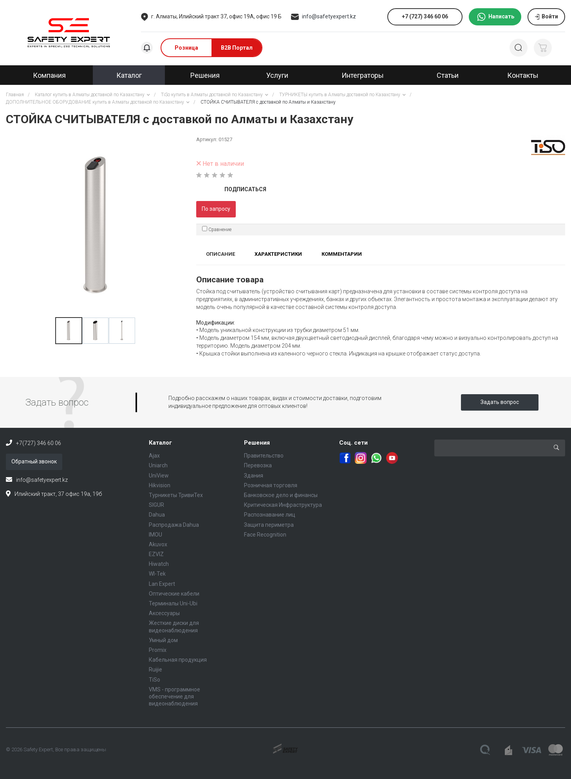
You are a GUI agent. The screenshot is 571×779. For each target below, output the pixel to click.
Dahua (157, 515)
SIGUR (156, 505)
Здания (253, 475)
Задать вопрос (500, 402)
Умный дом (163, 640)
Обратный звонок (34, 461)
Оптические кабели (174, 594)
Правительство (264, 455)
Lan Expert (162, 584)
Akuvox (158, 544)
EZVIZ (156, 554)
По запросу (216, 209)
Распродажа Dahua (174, 525)
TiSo (154, 680)
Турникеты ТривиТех (176, 495)
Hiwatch (159, 564)
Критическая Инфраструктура (283, 505)
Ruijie (155, 669)
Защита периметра (269, 525)
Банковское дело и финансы (281, 495)
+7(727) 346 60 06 (38, 443)
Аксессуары (164, 613)
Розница (186, 48)
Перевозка (258, 465)
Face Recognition (265, 534)
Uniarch (158, 465)
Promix (157, 650)
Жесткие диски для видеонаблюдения (174, 626)
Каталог (160, 443)
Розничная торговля (270, 485)
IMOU (155, 534)
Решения (257, 443)
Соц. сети (353, 443)
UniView (159, 475)
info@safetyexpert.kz (329, 16)
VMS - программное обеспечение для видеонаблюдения (174, 696)
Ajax (154, 455)
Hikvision (159, 485)
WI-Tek (157, 574)
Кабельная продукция (178, 660)
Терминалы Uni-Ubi (173, 603)
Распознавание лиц (269, 515)
